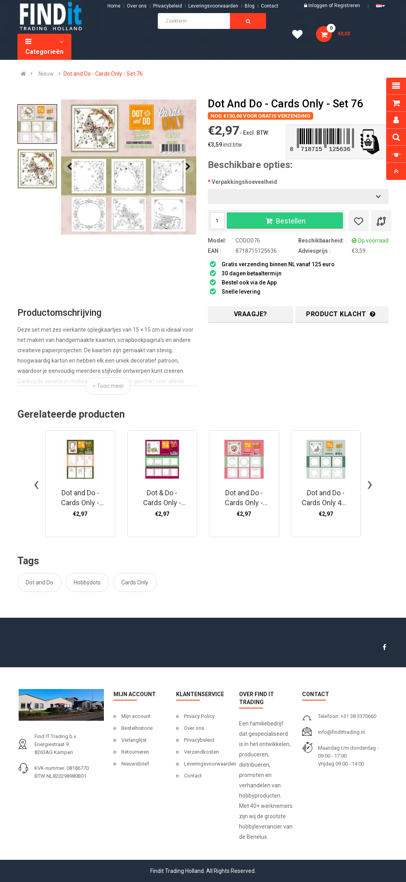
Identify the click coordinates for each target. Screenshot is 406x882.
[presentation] (69, 166)
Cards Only (134, 582)
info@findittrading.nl (341, 732)
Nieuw (46, 73)
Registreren (347, 5)
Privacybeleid (167, 6)
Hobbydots (87, 582)
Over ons (137, 6)
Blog (250, 6)
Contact (193, 776)
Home (114, 6)
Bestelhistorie (137, 728)
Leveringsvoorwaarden (213, 6)
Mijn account (136, 716)
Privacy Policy (199, 716)
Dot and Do (39, 582)
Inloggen (318, 5)
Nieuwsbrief (135, 764)
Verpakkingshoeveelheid (244, 182)
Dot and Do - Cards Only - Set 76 (103, 73)
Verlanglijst (134, 740)
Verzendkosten (201, 752)
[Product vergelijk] (381, 220)
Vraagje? (250, 314)
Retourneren (135, 752)
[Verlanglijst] (359, 220)
